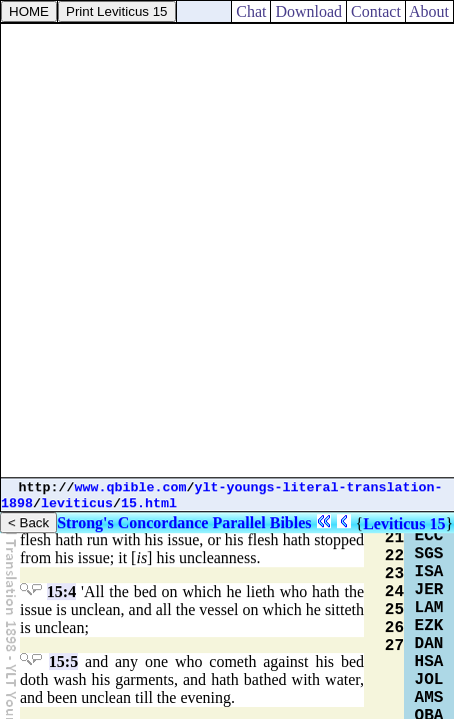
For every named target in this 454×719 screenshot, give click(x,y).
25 (394, 610)
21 (394, 538)
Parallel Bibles (261, 522)
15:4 (61, 591)
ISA (429, 572)
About (429, 11)
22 (394, 556)
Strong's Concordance (132, 522)
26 (394, 628)
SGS (429, 554)
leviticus (77, 503)
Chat (251, 11)
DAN (429, 644)
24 (394, 592)
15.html (149, 503)
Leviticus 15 (404, 523)
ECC (429, 536)
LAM (429, 608)
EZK (429, 626)
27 (394, 646)
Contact (376, 11)
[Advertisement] (227, 250)
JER (429, 590)
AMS (429, 698)
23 (394, 574)
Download (308, 11)
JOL (429, 680)
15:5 (63, 661)
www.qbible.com (131, 487)
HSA (429, 662)
